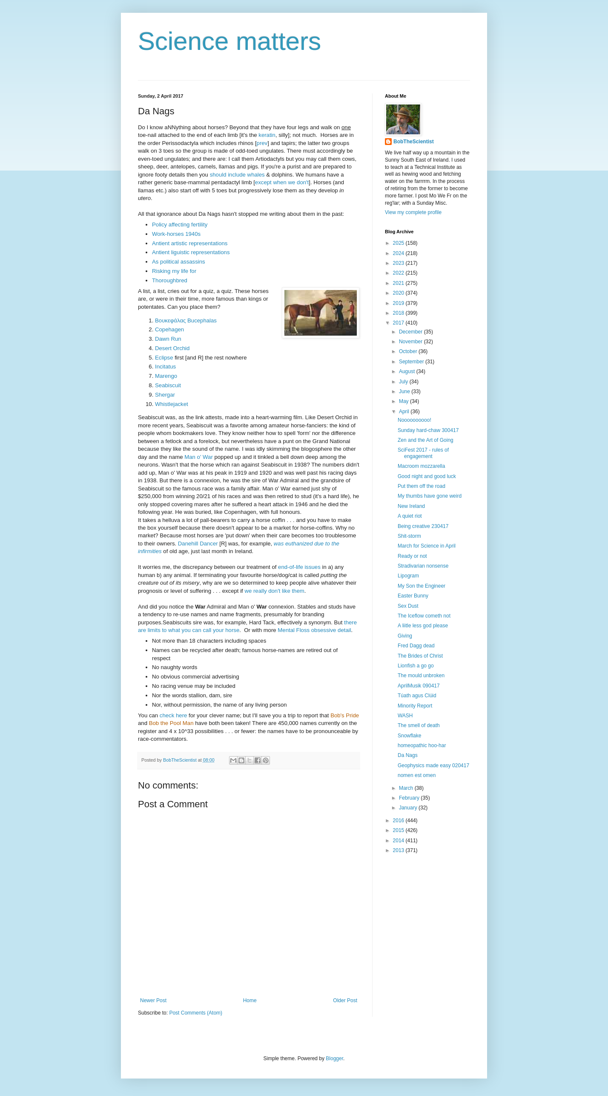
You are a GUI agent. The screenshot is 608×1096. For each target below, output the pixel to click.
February (410, 798)
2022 (399, 273)
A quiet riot (410, 516)
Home (250, 1000)
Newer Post (153, 1000)
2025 (399, 243)
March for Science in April (427, 546)
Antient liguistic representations (191, 252)
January (409, 808)
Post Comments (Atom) (195, 1013)
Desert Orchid (172, 348)
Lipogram (408, 576)
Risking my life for (174, 271)
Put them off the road (421, 486)
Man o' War (198, 457)
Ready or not (412, 556)
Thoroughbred (169, 280)
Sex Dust (408, 606)
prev (262, 143)
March (407, 788)
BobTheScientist (413, 142)
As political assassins (178, 261)
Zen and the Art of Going (425, 440)
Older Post (345, 1000)
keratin (266, 135)
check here (173, 715)
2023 (399, 263)
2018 (399, 313)
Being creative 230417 (423, 526)
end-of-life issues (299, 567)
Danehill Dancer (198, 543)
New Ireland (411, 506)
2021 (399, 283)
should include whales (238, 174)
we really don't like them (274, 591)
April (404, 412)
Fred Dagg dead (416, 646)
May (404, 401)
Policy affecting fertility (179, 224)
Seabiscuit (168, 385)
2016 (399, 820)
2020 (399, 293)
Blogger (334, 1058)
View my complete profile (413, 212)
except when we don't (282, 182)
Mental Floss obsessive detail (314, 630)
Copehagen (169, 329)
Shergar (165, 394)
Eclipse (164, 357)
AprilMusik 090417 (419, 686)
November (411, 342)
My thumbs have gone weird (430, 496)
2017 (399, 323)
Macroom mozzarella (421, 466)
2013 (399, 850)
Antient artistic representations (189, 243)
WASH (405, 716)
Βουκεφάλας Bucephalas (186, 320)
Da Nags (408, 755)
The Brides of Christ (420, 656)
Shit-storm (409, 536)
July (404, 382)
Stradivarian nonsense (423, 566)
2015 (399, 830)
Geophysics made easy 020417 (433, 765)
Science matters (229, 41)
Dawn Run (168, 339)
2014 (399, 841)
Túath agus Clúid (417, 696)
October (409, 351)
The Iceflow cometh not (424, 616)
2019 (399, 303)
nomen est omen (417, 775)
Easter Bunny (413, 596)
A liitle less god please (423, 626)
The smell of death (419, 725)
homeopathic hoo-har (422, 745)
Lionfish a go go (416, 666)
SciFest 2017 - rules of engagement (423, 453)
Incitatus (165, 366)
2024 (399, 253)
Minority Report (415, 706)
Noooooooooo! (414, 420)
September (412, 362)
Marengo (166, 376)
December (411, 332)
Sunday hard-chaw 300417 (428, 430)
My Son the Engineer (421, 586)
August (407, 371)
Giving (405, 636)
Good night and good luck (427, 476)
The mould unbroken (421, 675)
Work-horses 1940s (176, 234)
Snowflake (409, 736)
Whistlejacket (171, 404)
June (405, 391)
